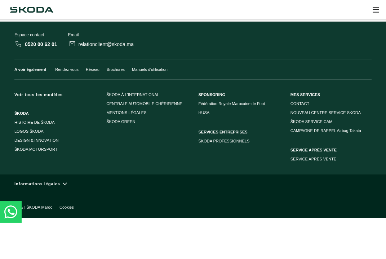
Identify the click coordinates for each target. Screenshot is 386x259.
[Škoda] (31, 10)
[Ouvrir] (376, 9)
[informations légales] (193, 184)
